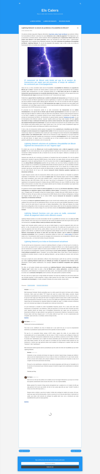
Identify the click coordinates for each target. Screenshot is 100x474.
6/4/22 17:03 (35, 377)
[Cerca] (80, 4)
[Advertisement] (50, 434)
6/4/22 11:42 (31, 289)
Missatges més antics (76, 450)
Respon (26, 317)
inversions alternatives (42, 285)
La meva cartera (35, 21)
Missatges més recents (24, 450)
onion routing (68, 234)
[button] (77, 28)
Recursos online (64, 21)
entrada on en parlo (69, 117)
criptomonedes (31, 285)
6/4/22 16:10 (34, 352)
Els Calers (50, 10)
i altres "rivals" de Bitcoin (58, 34)
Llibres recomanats (49, 21)
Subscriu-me (50, 467)
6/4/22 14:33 (32, 321)
